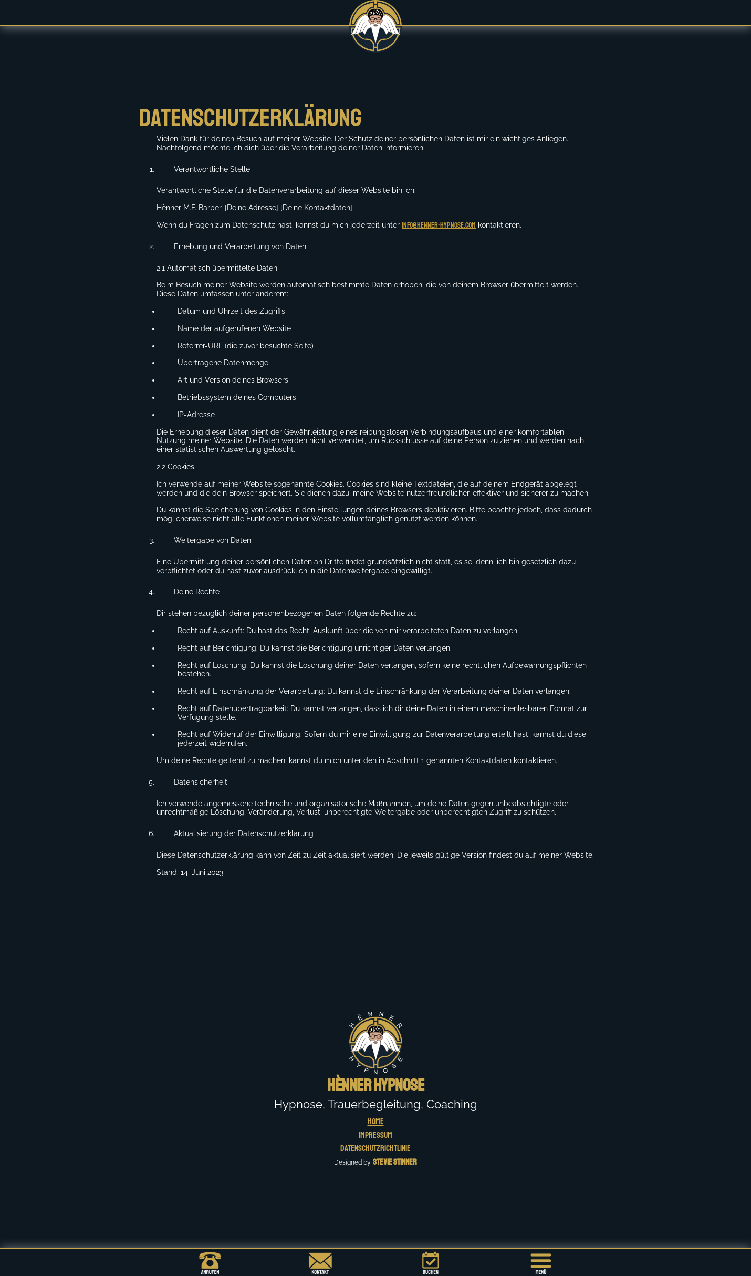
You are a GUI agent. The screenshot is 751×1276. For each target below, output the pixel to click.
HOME (376, 1121)
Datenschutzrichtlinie (375, 1148)
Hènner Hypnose (375, 1085)
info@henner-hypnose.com (439, 225)
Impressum (375, 1135)
